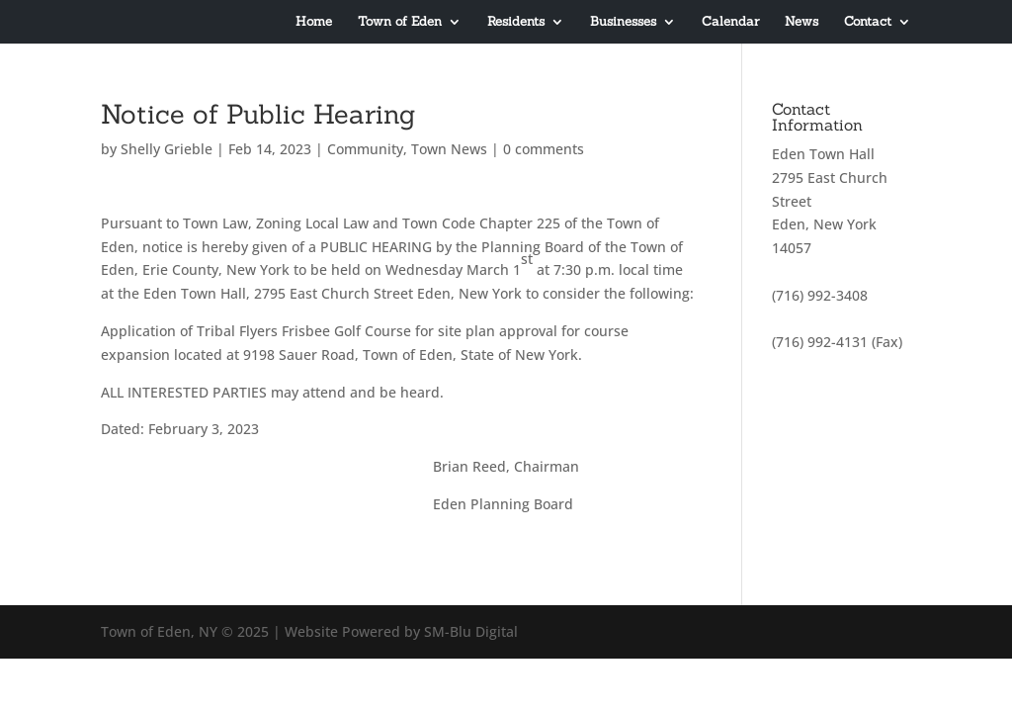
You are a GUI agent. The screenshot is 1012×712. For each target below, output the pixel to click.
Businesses (623, 22)
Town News (449, 148)
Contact (867, 22)
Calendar (730, 22)
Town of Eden (400, 22)
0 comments (543, 148)
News (801, 22)
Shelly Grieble (166, 148)
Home (313, 22)
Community (365, 148)
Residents (516, 22)
